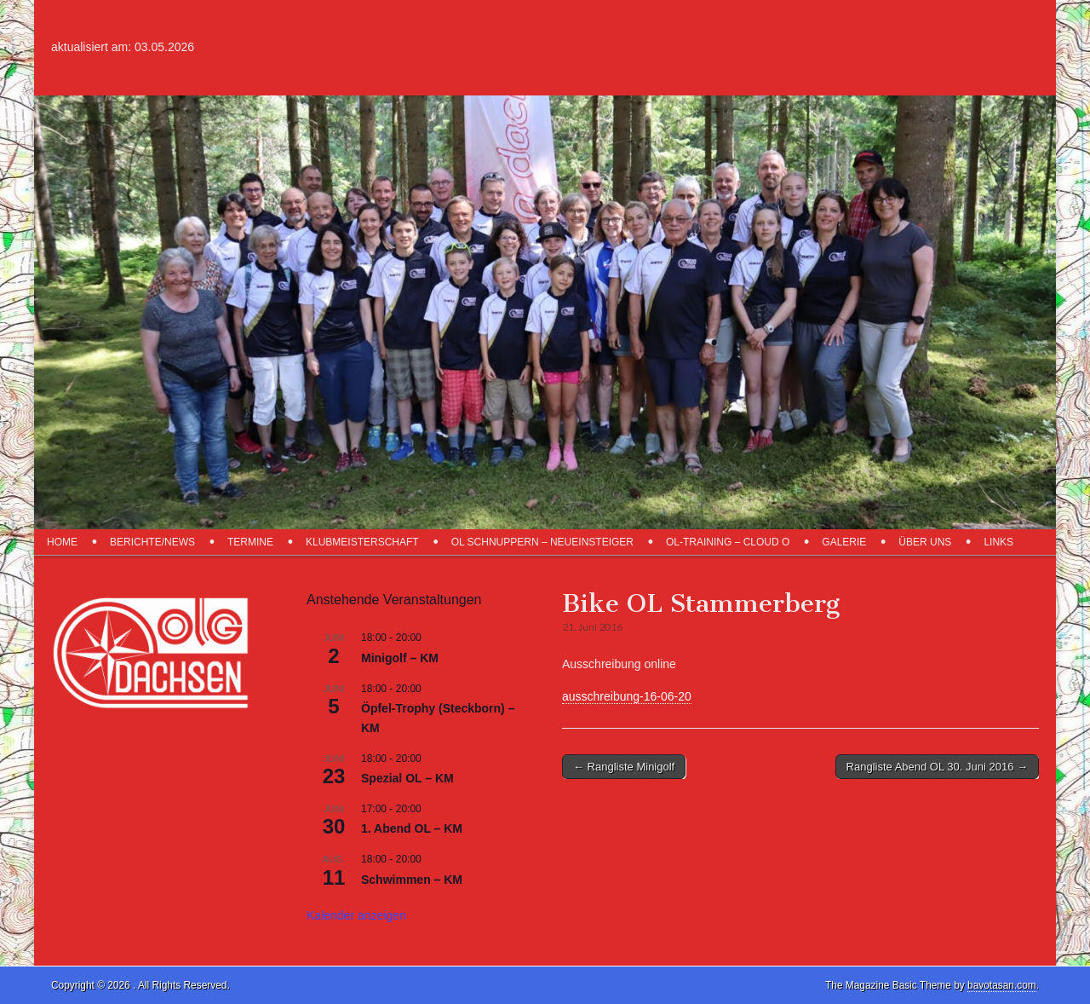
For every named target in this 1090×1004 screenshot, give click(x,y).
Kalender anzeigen (356, 915)
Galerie (844, 542)
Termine (250, 542)
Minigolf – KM (400, 658)
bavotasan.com (1001, 985)
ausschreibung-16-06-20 (626, 696)
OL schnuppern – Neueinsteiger (542, 542)
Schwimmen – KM (411, 879)
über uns (924, 542)
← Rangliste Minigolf (623, 766)
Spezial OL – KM (407, 778)
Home (62, 542)
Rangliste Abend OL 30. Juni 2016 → (937, 766)
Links (998, 542)
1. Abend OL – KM (411, 828)
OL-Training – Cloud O (727, 542)
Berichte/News (152, 542)
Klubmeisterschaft (362, 542)
